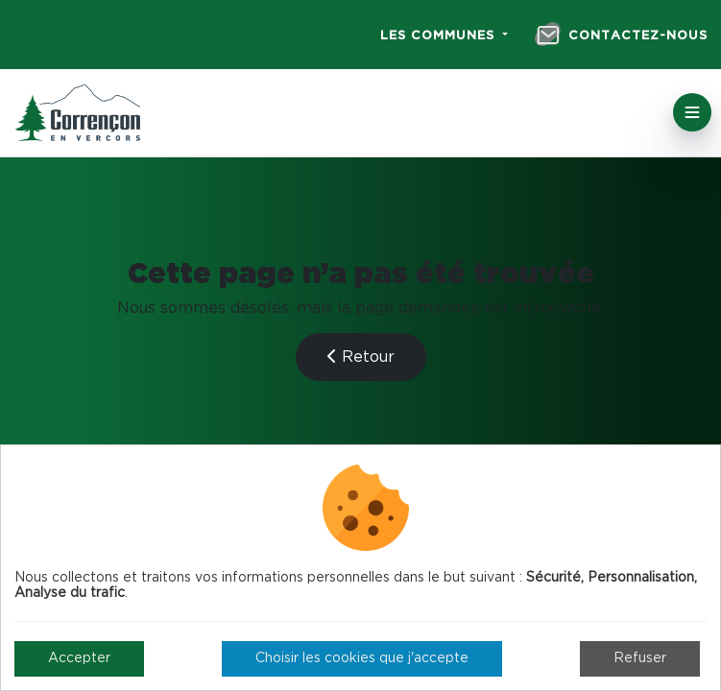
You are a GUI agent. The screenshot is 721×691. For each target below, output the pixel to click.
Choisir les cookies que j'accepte (362, 658)
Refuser (639, 658)
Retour (361, 356)
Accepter (79, 658)
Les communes (439, 36)
